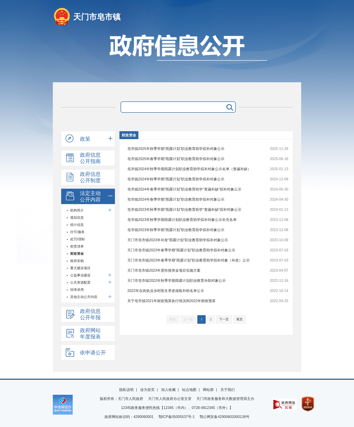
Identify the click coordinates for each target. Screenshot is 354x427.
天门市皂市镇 (97, 16)
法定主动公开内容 (83, 196)
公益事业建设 (80, 275)
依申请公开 (85, 352)
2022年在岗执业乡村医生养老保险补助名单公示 (192, 291)
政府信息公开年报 (83, 314)
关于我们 (227, 390)
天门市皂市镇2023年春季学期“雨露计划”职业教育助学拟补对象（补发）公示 (192, 260)
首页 (173, 319)
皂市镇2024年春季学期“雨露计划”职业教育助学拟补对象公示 (192, 199)
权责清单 (77, 246)
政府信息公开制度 (83, 177)
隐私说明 (126, 390)
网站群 (208, 390)
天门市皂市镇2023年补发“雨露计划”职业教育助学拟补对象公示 (192, 240)
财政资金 (77, 253)
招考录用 (77, 290)
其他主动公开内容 (83, 297)
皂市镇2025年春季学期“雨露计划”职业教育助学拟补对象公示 (192, 159)
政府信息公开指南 (83, 158)
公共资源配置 (80, 282)
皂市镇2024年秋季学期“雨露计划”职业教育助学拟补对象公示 (192, 179)
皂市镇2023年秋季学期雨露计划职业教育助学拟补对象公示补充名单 (192, 220)
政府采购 (77, 261)
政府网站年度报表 (83, 333)
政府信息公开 (177, 56)
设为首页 (147, 390)
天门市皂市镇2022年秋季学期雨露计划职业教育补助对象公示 (192, 280)
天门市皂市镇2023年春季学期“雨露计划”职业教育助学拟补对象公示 (192, 250)
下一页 (224, 319)
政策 (77, 138)
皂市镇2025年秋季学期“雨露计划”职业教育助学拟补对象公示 (192, 149)
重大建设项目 (80, 268)
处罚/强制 (77, 239)
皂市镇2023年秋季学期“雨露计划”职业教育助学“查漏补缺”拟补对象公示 (192, 209)
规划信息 (77, 217)
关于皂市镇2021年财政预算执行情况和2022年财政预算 (192, 301)
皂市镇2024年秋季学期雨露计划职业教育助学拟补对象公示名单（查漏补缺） (192, 169)
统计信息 (77, 225)
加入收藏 (168, 390)
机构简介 (77, 210)
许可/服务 (77, 232)
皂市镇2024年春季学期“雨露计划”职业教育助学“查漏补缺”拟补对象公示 (192, 189)
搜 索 (228, 107)
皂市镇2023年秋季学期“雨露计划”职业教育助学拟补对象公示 (192, 230)
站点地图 (189, 390)
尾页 (239, 319)
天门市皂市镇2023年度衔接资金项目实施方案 (192, 270)
